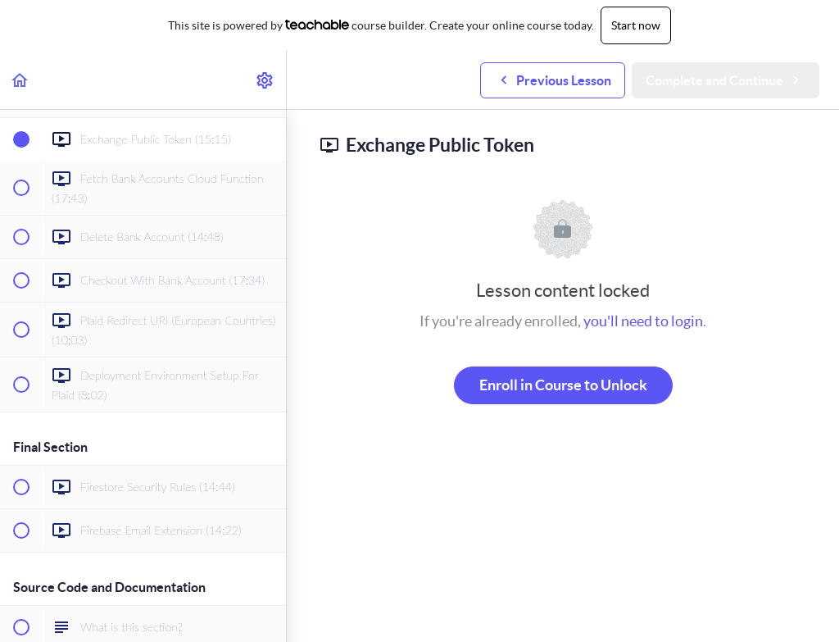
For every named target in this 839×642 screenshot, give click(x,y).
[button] (20, 80)
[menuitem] (265, 80)
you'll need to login (643, 321)
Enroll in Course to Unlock (563, 385)
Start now (635, 25)
